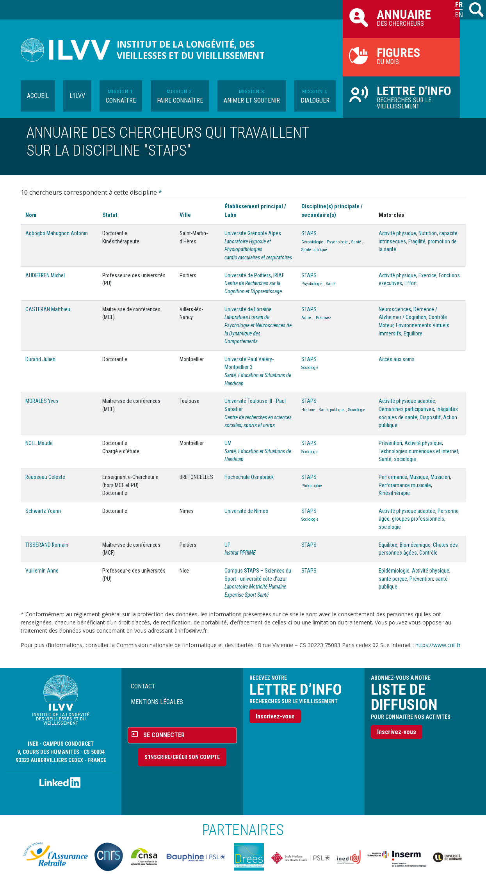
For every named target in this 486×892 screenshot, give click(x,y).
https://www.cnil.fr (438, 645)
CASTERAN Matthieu (47, 309)
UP (227, 545)
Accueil (38, 95)
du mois (401, 55)
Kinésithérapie (394, 493)
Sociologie (310, 367)
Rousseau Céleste (45, 477)
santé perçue (393, 579)
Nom (30, 214)
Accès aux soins (397, 359)
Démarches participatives (406, 409)
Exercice (427, 275)
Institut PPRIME (240, 553)
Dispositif (430, 417)
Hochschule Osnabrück (249, 477)
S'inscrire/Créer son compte (182, 757)
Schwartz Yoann (43, 511)
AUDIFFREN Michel (45, 275)
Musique (418, 477)
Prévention (390, 443)
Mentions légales (157, 702)
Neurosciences (395, 309)
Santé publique (314, 249)
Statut (109, 214)
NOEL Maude (39, 443)
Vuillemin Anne (42, 570)
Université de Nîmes (246, 511)
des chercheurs (401, 17)
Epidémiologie (394, 570)
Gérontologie (312, 242)
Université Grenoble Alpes (252, 233)
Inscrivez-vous (275, 716)
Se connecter (164, 735)
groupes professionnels (418, 519)
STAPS (309, 233)
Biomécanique (415, 545)
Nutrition (427, 233)
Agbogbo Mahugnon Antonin (56, 233)
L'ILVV (77, 95)
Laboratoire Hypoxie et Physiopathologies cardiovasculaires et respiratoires (258, 249)
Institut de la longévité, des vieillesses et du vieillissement (191, 50)
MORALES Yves (42, 401)
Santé (356, 242)
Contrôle (428, 553)
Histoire (308, 409)
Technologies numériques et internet (418, 451)
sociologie (405, 459)
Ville (185, 214)
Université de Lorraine (248, 309)
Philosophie (311, 485)
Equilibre (413, 333)
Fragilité (416, 241)
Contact (143, 686)
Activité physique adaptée (407, 401)
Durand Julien (40, 359)
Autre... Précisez (316, 317)
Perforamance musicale (405, 485)
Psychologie (337, 242)
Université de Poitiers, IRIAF (254, 275)
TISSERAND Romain (46, 545)
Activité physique (397, 233)
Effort (410, 283)
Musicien (440, 477)
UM (227, 443)
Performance (393, 477)
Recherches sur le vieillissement (401, 96)
